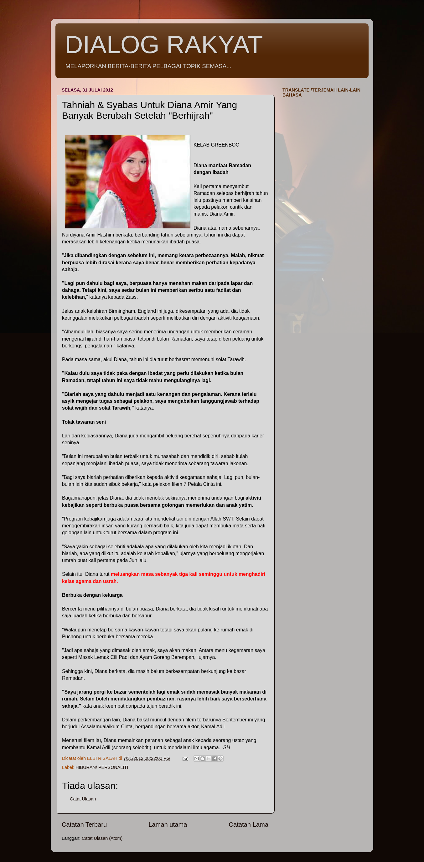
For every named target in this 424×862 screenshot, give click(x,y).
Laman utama (167, 824)
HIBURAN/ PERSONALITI (101, 767)
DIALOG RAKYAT (164, 44)
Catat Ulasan (83, 798)
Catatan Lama (248, 824)
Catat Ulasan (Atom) (102, 838)
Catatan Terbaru (84, 824)
